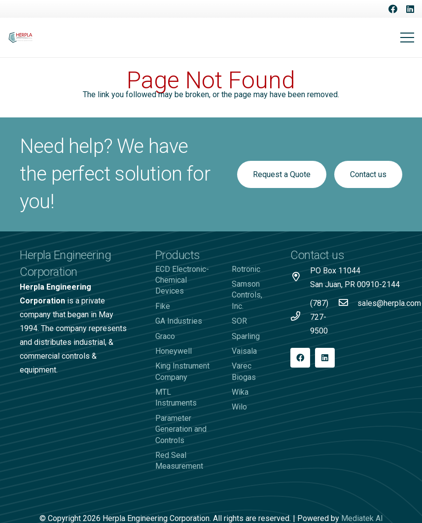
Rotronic (246, 269)
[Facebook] (392, 8)
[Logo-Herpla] (21, 38)
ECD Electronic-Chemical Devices (182, 280)
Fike (162, 306)
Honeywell (173, 351)
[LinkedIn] (410, 8)
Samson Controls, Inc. (247, 295)
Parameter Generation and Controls (181, 429)
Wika (240, 392)
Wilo (239, 406)
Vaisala (244, 351)
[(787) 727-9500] (300, 317)
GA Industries (178, 321)
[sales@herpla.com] (347, 303)
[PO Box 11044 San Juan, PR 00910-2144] (300, 278)
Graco (165, 336)
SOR (239, 321)
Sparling (246, 336)
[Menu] (407, 37)
